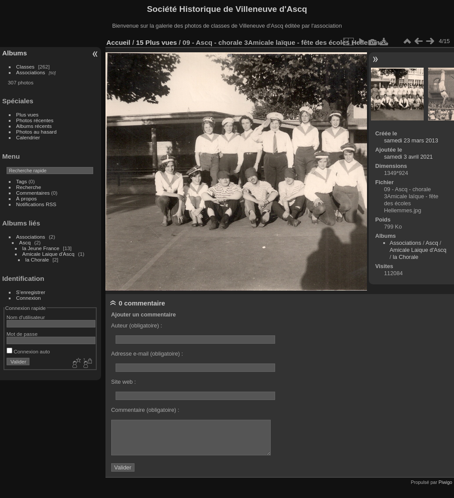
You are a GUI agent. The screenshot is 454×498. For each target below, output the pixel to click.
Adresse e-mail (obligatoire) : (147, 353)
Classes (25, 66)
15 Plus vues (156, 42)
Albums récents (34, 126)
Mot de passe (22, 334)
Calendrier (28, 137)
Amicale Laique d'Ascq (48, 254)
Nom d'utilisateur (26, 317)
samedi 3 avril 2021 (408, 156)
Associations (30, 72)
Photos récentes (35, 120)
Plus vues (27, 114)
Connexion (28, 298)
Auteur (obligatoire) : (136, 325)
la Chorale (37, 259)
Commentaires (33, 193)
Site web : (123, 381)
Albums (14, 53)
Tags (21, 181)
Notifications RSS (36, 204)
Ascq (25, 242)
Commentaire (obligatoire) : (145, 410)
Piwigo (445, 482)
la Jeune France (40, 248)
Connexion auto (28, 351)
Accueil (118, 42)
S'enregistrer (30, 292)
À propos (26, 198)
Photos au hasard (36, 131)
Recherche (28, 187)
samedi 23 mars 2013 (411, 140)
